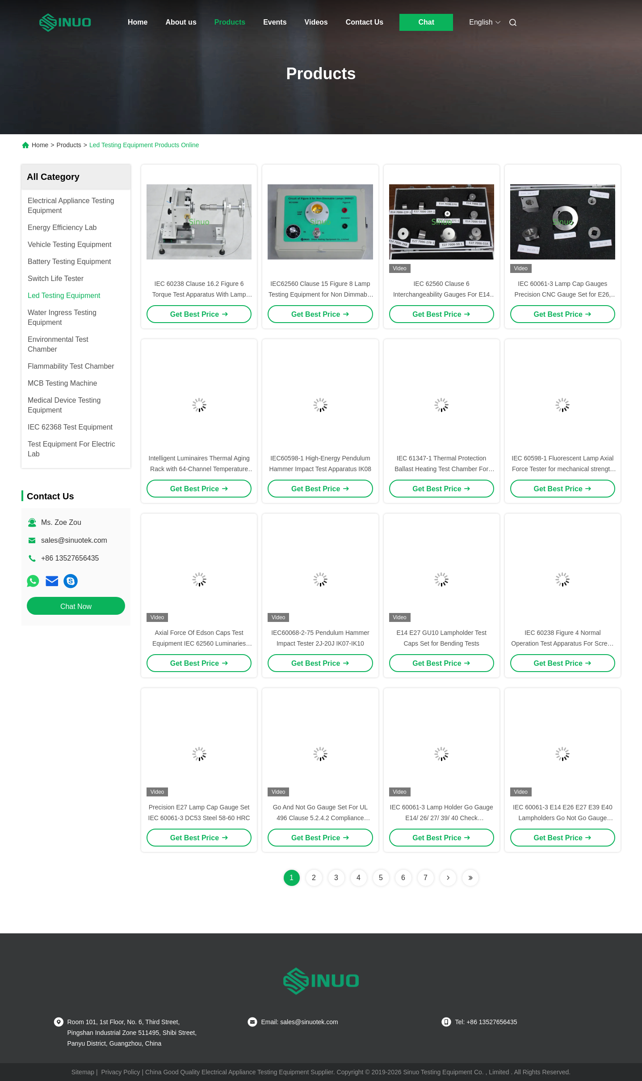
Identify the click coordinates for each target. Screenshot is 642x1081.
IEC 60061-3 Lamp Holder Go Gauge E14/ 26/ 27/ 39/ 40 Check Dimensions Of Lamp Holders (441, 818)
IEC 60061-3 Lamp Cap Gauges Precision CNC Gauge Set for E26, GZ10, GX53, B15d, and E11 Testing (562, 294)
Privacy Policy (120, 1072)
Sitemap (82, 1072)
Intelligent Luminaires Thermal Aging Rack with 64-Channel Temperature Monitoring (199, 469)
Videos (316, 22)
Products (229, 22)
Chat (426, 22)
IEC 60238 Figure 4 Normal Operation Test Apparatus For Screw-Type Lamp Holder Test (562, 643)
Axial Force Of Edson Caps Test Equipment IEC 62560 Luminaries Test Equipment (199, 643)
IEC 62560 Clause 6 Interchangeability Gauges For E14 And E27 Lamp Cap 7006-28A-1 (441, 294)
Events (274, 22)
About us (180, 22)
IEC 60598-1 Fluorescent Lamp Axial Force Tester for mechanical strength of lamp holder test (562, 469)
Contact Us (364, 22)
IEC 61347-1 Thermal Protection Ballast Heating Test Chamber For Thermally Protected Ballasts (441, 469)
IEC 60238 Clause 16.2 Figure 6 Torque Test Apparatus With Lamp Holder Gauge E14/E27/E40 (199, 294)
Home (137, 22)
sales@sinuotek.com (74, 540)
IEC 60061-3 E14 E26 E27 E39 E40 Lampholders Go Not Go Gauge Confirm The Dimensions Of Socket (563, 818)
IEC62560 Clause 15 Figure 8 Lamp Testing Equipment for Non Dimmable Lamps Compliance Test (320, 294)
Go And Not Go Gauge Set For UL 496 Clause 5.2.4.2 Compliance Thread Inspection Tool (320, 818)
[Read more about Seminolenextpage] (448, 878)
